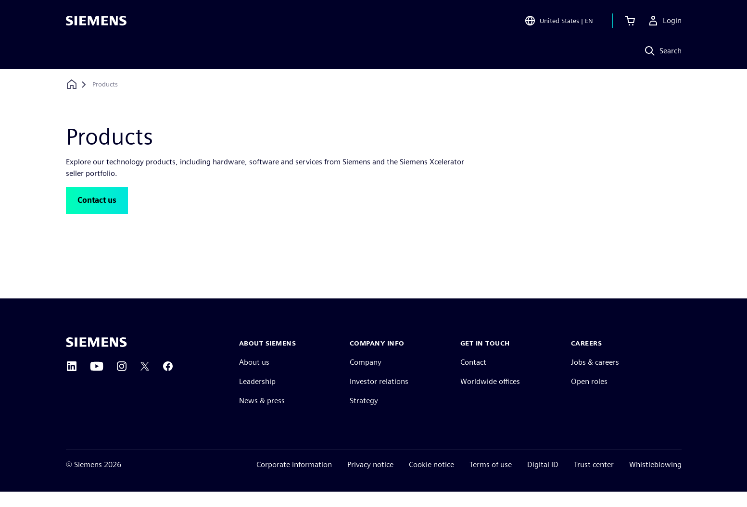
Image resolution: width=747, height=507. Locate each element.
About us (254, 377)
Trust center (594, 479)
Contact (473, 377)
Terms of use (490, 479)
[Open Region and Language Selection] (558, 21)
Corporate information (294, 479)
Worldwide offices (490, 396)
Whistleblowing (655, 479)
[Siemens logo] (96, 21)
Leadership (257, 396)
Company (365, 377)
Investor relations (379, 396)
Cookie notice (431, 479)
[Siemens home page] (96, 357)
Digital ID (542, 479)
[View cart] (630, 21)
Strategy (364, 415)
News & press (262, 415)
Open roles (589, 396)
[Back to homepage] (71, 84)
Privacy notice (370, 479)
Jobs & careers (595, 377)
